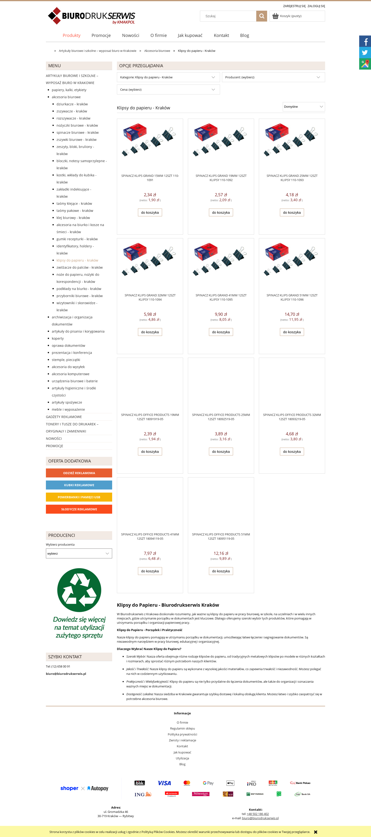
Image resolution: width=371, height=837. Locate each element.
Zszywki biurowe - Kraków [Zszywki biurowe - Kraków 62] (77, 139)
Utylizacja (182, 758)
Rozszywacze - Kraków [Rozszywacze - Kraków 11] (73, 118)
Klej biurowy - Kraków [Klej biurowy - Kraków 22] (73, 217)
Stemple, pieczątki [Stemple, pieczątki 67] (66, 359)
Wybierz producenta (60, 544)
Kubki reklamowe (79, 485)
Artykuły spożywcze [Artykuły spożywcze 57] (67, 402)
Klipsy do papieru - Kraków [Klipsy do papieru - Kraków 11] (77, 260)
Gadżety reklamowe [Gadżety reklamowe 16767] (64, 416)
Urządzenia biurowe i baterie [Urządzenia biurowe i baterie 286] (75, 381)
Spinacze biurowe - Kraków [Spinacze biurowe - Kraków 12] (78, 132)
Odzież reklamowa (79, 473)
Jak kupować (182, 752)
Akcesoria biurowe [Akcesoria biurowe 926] (66, 97)
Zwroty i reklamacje (182, 740)
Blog (182, 764)
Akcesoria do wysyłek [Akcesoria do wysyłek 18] (68, 367)
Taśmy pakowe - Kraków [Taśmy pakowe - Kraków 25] (75, 210)
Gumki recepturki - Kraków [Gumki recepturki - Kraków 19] (77, 239)
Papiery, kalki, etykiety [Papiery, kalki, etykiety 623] (69, 90)
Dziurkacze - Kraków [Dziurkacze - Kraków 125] (72, 104)
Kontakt (182, 746)
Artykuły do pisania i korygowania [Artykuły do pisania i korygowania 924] (78, 331)
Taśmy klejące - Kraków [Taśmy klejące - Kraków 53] (74, 203)
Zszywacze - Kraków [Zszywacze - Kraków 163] (72, 111)
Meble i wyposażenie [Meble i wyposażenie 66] (68, 409)
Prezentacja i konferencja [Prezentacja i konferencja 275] (72, 352)
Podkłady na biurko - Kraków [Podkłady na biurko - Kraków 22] (79, 288)
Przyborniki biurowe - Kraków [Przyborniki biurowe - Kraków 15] (80, 296)
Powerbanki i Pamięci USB (79, 497)
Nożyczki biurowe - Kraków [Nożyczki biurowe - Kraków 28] (77, 125)
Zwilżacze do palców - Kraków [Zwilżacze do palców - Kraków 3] (80, 267)
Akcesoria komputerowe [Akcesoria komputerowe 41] (70, 374)
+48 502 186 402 (258, 814)
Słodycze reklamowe (79, 509)
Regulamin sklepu (182, 728)
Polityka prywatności (182, 734)
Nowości (54, 438)
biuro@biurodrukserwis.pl (260, 818)
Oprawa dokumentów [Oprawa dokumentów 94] (68, 345)
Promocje (54, 446)
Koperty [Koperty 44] (58, 338)
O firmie (182, 722)
